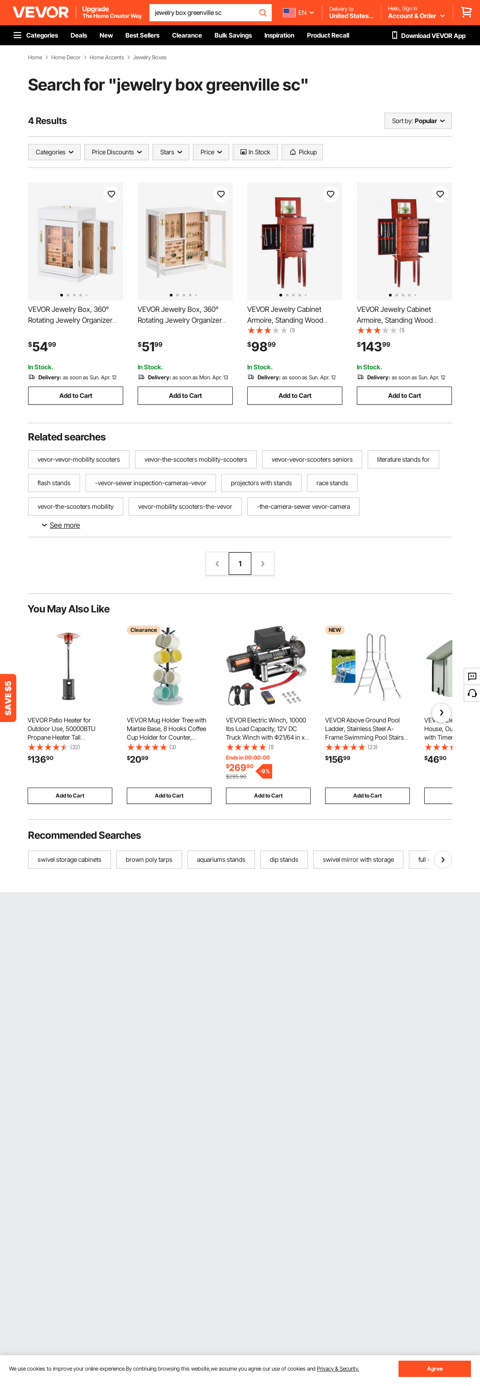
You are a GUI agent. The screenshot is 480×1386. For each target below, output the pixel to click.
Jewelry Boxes (150, 57)
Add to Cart (75, 395)
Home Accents (107, 57)
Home (35, 57)
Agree (435, 1368)
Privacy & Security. (338, 1368)
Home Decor (66, 57)
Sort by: (402, 120)
